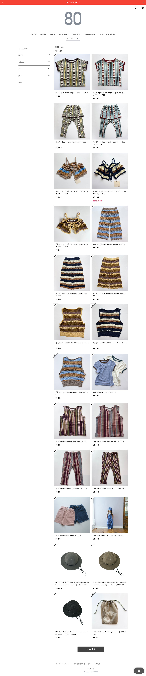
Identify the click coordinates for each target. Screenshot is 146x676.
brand (20, 55)
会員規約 (97, 664)
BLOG (52, 34)
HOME (33, 34)
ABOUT (43, 34)
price (20, 76)
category (22, 62)
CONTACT (76, 34)
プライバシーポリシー (63, 664)
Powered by (91, 672)
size (20, 69)
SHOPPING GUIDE (107, 34)
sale (20, 82)
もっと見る (90, 649)
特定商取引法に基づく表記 (82, 664)
